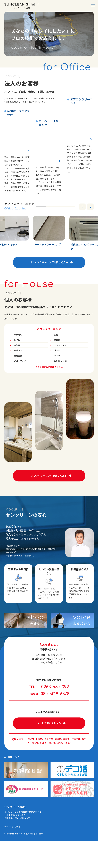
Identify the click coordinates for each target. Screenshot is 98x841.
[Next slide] (90, 207)
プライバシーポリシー (13, 827)
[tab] (41, 206)
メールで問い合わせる (49, 723)
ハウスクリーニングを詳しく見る (49, 475)
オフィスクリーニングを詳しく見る (49, 262)
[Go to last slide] (82, 207)
